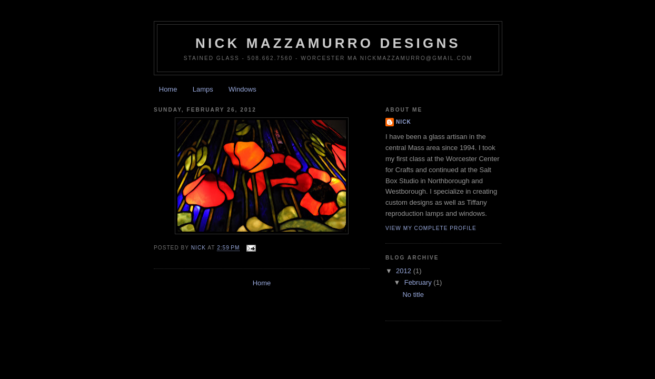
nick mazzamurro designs (328, 43)
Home (168, 89)
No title (412, 294)
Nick (403, 122)
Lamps (203, 89)
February (419, 282)
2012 (404, 271)
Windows (242, 89)
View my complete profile (431, 228)
